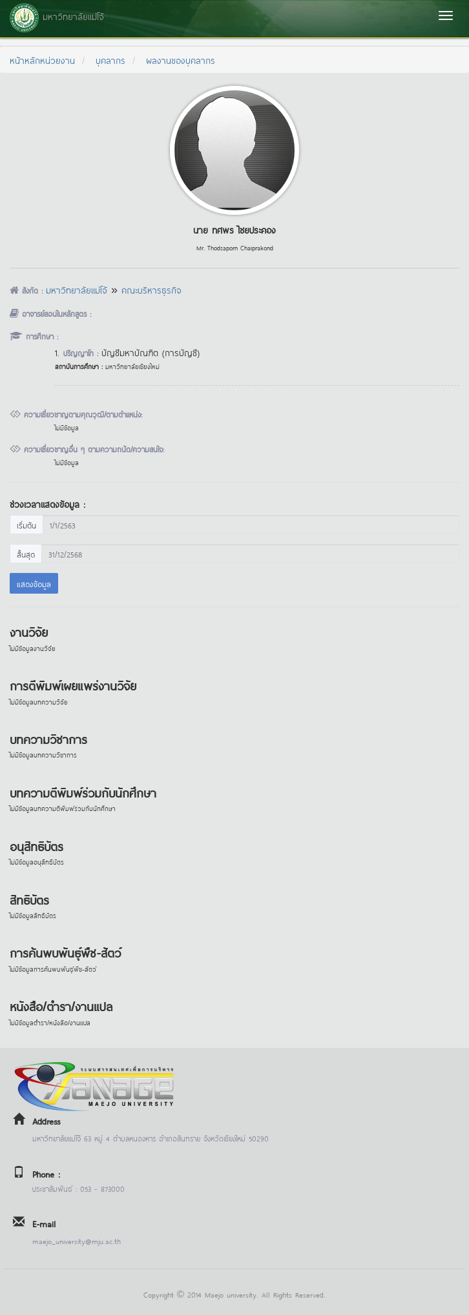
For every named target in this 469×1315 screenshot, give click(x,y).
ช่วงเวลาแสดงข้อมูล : (47, 503)
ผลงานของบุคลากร (180, 59)
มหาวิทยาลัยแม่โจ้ (76, 289)
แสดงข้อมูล (34, 583)
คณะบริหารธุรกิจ (151, 289)
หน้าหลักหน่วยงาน (42, 59)
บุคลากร (110, 59)
